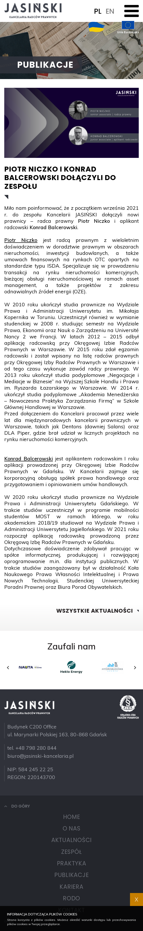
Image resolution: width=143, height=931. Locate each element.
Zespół (71, 852)
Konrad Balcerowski (53, 227)
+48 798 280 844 (35, 748)
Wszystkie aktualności (94, 611)
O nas (72, 828)
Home (71, 817)
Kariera (71, 887)
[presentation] (8, 667)
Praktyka (71, 863)
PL (97, 11)
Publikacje (71, 875)
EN (110, 11)
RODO (71, 898)
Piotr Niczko (94, 221)
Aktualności (71, 840)
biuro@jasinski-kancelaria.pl (40, 756)
